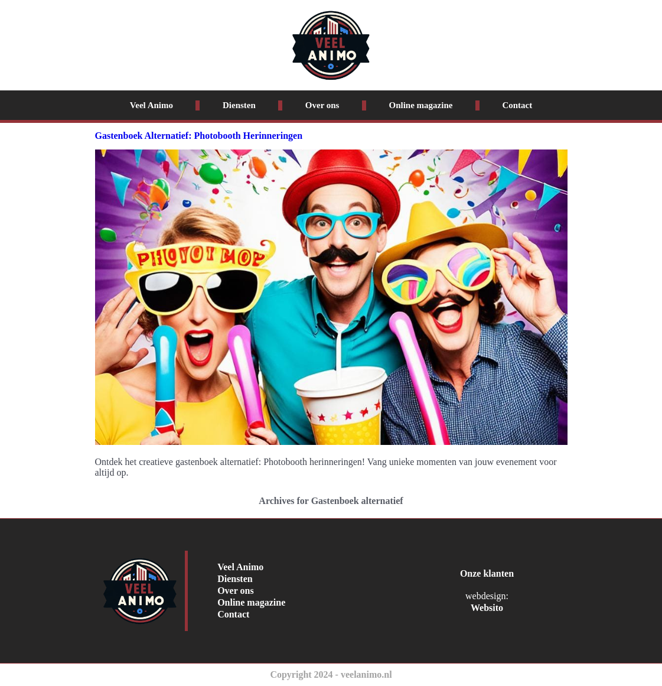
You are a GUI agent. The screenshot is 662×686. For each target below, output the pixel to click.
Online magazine (420, 105)
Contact (517, 105)
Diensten (239, 105)
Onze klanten (487, 573)
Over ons (322, 105)
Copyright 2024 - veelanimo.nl (331, 674)
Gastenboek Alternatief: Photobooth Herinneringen (199, 136)
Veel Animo (151, 105)
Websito (487, 608)
